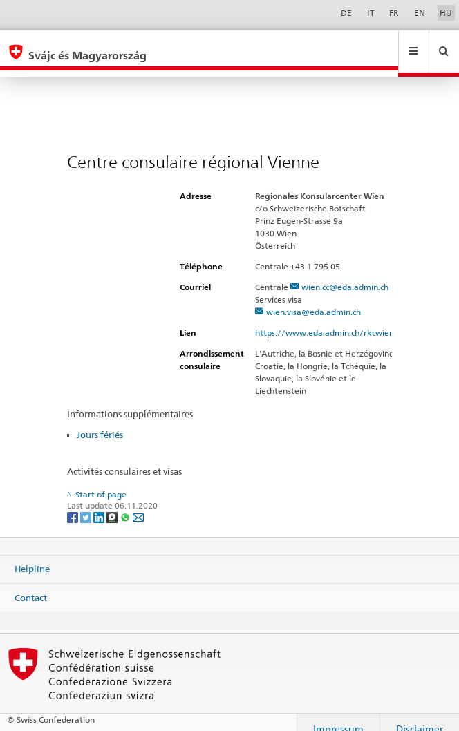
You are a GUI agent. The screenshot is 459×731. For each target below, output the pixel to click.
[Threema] (113, 503)
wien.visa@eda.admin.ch (313, 298)
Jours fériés (100, 421)
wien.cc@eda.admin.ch (344, 273)
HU (446, 13)
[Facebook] (73, 503)
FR (394, 13)
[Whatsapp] (126, 503)
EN (419, 13)
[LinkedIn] (99, 503)
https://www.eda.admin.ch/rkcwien (330, 319)
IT (371, 13)
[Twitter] (86, 503)
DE (346, 13)
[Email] (138, 503)
